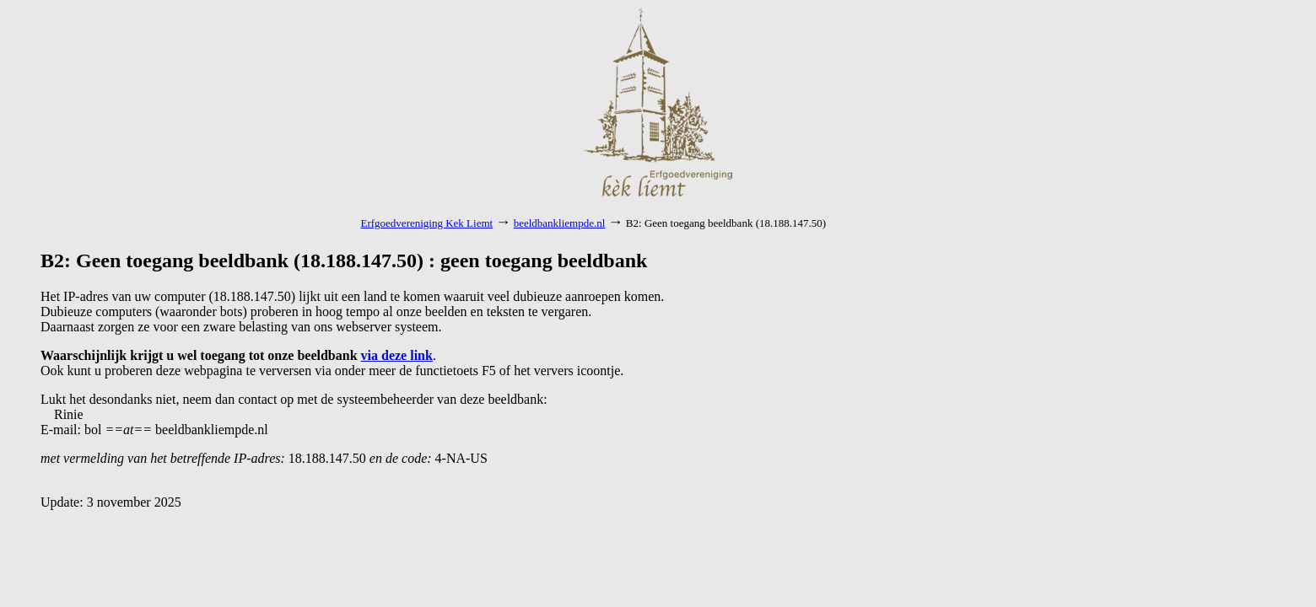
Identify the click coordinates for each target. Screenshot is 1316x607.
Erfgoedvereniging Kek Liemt (427, 223)
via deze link (397, 355)
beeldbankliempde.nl (560, 223)
